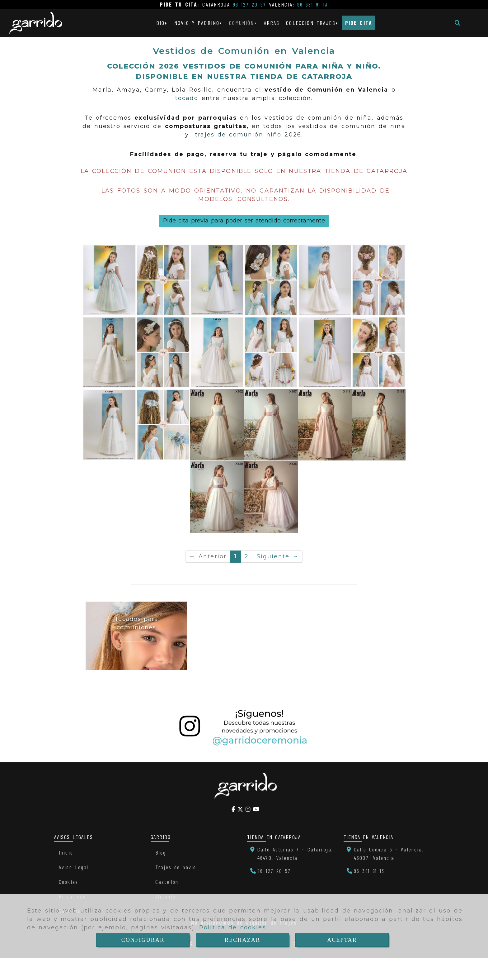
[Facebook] (233, 809)
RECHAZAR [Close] (242, 940)
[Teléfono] (270, 870)
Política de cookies (232, 927)
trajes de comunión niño (238, 134)
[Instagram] (248, 809)
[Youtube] (256, 809)
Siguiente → (278, 556)
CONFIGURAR (143, 940)
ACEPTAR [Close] (342, 940)
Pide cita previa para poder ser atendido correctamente (244, 220)
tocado (187, 98)
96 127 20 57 (249, 4)
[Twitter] (240, 809)
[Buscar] (457, 22)
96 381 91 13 (312, 4)
